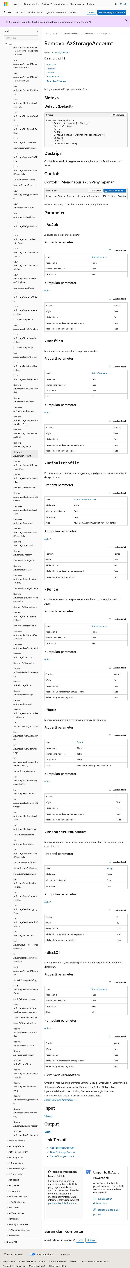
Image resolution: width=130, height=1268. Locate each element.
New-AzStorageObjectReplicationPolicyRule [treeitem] (25, 278)
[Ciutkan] (37, 31)
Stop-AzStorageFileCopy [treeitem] (24, 1023)
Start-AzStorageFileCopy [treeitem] (24, 998)
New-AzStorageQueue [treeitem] (23, 287)
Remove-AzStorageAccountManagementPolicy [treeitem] (25, 465)
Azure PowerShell (71, 33)
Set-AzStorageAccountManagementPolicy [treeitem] (25, 780)
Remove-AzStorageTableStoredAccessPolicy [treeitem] (25, 635)
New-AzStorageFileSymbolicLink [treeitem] (25, 226)
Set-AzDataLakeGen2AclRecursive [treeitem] (25, 735)
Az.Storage (89, 33)
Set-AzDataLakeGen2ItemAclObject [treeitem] (25, 749)
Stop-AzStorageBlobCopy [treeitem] (25, 1017)
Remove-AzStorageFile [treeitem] (23, 560)
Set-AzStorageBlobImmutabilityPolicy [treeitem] (25, 803)
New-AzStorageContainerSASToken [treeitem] (25, 157)
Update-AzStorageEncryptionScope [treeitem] (25, 1099)
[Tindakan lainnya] (125, 33)
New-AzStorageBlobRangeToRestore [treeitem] (25, 129)
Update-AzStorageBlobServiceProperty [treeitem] (25, 1086)
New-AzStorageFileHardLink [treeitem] (23, 205)
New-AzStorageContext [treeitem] (24, 179)
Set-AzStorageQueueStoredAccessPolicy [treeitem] (25, 896)
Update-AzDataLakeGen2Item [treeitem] (23, 1043)
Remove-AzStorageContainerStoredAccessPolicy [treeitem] (25, 532)
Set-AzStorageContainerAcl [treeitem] (24, 842)
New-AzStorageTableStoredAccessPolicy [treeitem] (25, 366)
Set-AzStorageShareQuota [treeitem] (23, 933)
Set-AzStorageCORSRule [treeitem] (24, 862)
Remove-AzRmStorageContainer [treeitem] (24, 409)
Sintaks (51, 64)
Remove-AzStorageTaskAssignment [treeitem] (25, 646)
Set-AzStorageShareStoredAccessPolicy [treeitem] (25, 944)
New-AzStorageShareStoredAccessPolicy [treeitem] (25, 338)
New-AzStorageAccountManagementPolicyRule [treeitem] (25, 77)
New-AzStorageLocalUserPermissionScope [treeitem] (25, 239)
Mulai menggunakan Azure (112, 12)
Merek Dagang (36, 1265)
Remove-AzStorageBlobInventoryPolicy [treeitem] (25, 510)
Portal (91, 12)
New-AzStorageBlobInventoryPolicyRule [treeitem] (25, 103)
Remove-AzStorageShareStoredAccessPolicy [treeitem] (25, 616)
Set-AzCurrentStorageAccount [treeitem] (25, 724)
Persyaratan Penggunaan (13, 1265)
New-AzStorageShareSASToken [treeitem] (25, 327)
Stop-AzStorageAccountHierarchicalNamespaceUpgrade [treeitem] (25, 1008)
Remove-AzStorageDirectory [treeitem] (22, 553)
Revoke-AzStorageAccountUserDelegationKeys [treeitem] (25, 713)
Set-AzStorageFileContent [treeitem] (25, 868)
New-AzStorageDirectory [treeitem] (25, 185)
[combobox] (21, 37)
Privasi (73, 1261)
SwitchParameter (99, 256)
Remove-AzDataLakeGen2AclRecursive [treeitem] (25, 388)
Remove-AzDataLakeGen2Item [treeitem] (23, 399)
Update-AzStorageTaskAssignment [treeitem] (25, 1133)
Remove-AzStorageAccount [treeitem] (22, 454)
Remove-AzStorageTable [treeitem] (24, 625)
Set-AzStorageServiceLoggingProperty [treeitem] (25, 909)
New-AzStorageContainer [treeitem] (25, 147)
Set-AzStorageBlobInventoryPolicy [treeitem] (25, 816)
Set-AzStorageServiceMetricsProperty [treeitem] (25, 922)
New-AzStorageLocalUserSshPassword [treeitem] (25, 252)
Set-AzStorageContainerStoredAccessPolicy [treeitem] (25, 853)
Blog (41, 1261)
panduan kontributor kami (62, 1203)
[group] (86, 196)
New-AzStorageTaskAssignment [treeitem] (25, 377)
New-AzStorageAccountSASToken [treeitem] (25, 90)
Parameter (53, 76)
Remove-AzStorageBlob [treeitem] (24, 487)
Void (47, 1131)
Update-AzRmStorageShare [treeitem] (22, 1062)
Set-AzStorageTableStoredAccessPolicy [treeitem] (25, 958)
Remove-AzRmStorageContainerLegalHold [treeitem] (25, 433)
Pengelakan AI (9, 1261)
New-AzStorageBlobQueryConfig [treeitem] (25, 116)
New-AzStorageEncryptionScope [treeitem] (25, 194)
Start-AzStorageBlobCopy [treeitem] (25, 980)
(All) (48, 290)
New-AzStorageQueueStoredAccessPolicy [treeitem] (25, 310)
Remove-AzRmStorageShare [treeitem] (22, 444)
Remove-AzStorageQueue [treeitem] (25, 588)
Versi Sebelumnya (27, 1261)
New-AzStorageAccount (62, 1151)
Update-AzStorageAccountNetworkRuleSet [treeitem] (25, 1073)
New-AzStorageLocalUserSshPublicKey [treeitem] (25, 265)
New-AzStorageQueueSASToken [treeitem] (25, 297)
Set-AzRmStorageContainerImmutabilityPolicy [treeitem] (25, 762)
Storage (103, 33)
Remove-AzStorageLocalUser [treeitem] (22, 567)
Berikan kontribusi (57, 1261)
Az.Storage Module (61, 52)
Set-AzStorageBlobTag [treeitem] (23, 834)
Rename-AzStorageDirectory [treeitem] (22, 655)
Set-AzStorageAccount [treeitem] (24, 771)
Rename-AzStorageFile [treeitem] (23, 662)
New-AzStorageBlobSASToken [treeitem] (24, 140)
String (80, 742)
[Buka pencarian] (116, 4)
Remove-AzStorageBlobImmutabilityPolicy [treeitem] (25, 497)
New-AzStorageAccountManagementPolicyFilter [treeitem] (25, 64)
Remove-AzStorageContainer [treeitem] (22, 521)
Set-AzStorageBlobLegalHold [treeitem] (24, 827)
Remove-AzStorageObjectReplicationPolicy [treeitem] (25, 579)
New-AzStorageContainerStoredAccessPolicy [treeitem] (25, 170)
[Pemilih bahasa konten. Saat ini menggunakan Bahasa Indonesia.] (13, 1254)
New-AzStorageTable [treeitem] (23, 347)
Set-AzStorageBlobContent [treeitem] (24, 791)
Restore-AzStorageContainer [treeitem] (22, 702)
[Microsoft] (6, 4)
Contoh (52, 72)
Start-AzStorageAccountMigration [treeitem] (25, 971)
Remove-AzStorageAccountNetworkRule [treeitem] (25, 478)
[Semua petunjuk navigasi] (47, 33)
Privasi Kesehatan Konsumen (95, 1261)
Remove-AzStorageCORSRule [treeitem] (22, 543)
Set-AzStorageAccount (62, 1156)
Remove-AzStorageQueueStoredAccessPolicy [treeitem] (25, 597)
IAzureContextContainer (85, 499)
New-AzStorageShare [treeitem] (23, 319)
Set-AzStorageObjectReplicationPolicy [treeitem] (25, 883)
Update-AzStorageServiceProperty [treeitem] (25, 1123)
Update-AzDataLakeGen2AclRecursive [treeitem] (25, 1032)
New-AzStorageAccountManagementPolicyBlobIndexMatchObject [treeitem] (25, 49)
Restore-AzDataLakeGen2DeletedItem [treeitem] (25, 672)
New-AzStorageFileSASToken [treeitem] (24, 215)
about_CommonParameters (58, 1099)
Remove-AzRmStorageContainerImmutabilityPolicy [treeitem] (25, 420)
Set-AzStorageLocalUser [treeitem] (24, 873)
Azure (56, 33)
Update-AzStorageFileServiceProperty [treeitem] (25, 1112)
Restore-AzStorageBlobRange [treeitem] (23, 692)
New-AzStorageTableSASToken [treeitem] (25, 355)
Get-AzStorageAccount (62, 1147)
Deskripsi (51, 68)
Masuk (123, 3)
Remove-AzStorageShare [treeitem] (25, 606)
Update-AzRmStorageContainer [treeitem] (24, 1053)
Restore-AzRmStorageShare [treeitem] (22, 683)
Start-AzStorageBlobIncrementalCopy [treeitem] (25, 989)
